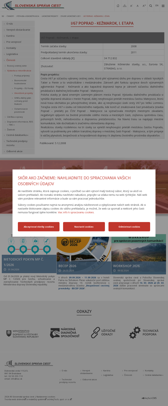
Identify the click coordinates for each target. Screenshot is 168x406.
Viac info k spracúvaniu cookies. (76, 212)
